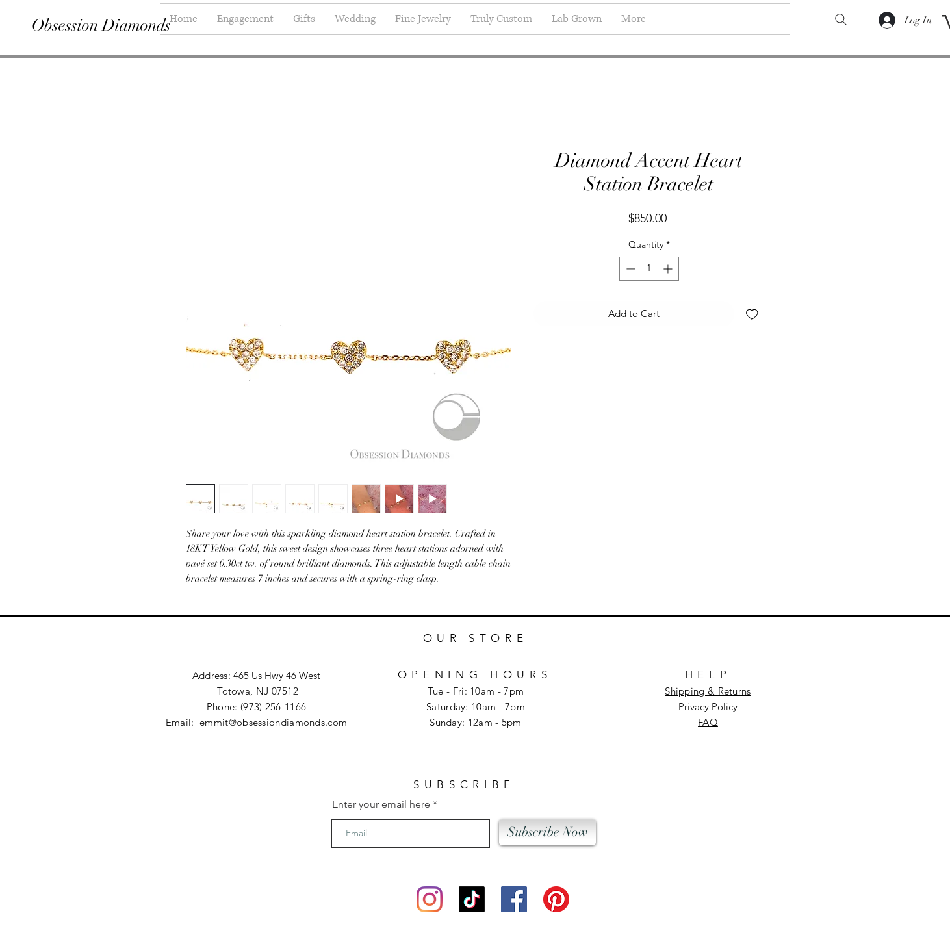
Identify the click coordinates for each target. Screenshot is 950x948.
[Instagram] (430, 899)
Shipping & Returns (708, 691)
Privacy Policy (708, 706)
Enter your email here (381, 804)
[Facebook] (514, 899)
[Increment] (669, 268)
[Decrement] (629, 268)
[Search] (840, 19)
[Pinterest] (556, 899)
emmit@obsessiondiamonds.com (273, 722)
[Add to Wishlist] (752, 314)
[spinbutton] (649, 268)
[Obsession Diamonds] (102, 24)
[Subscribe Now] (547, 832)
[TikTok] (472, 899)
